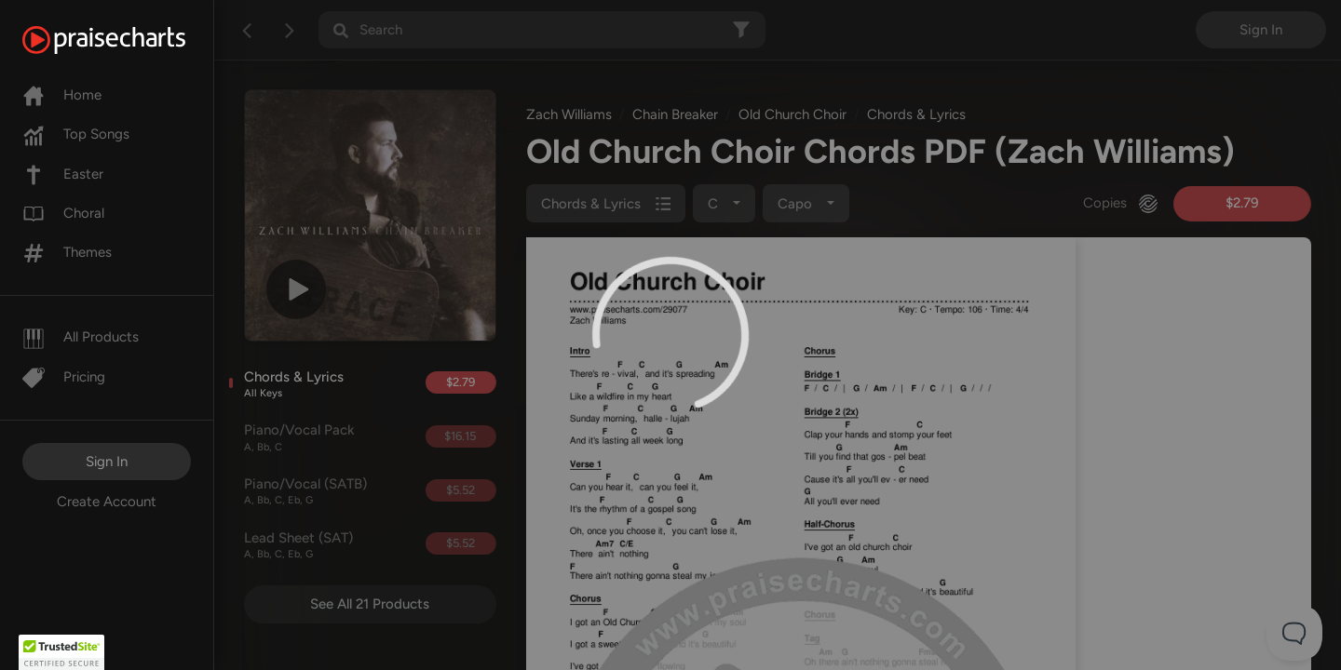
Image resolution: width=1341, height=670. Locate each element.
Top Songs (75, 134)
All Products (80, 336)
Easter (62, 174)
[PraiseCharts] (127, 40)
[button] (61, 652)
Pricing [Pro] (63, 376)
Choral (63, 213)
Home (62, 95)
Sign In (107, 461)
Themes (67, 252)
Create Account (106, 501)
